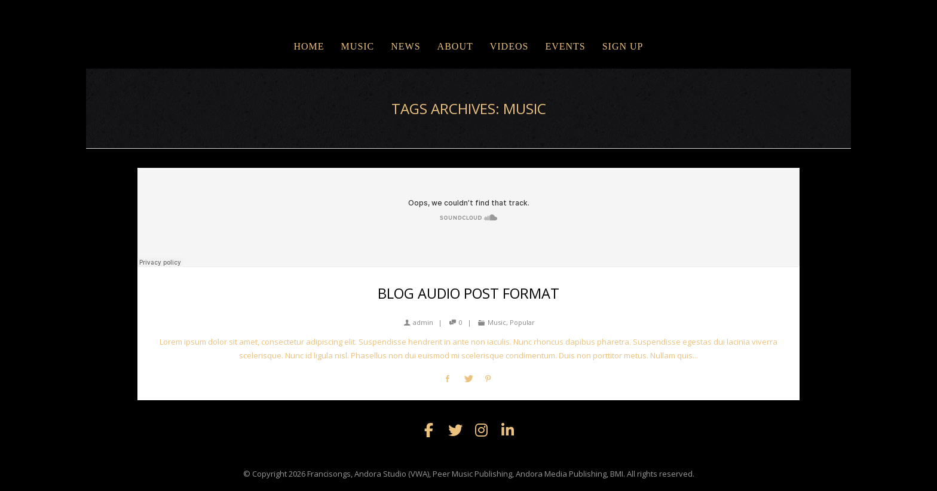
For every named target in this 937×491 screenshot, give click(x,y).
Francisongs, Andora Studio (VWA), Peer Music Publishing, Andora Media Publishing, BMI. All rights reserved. (500, 473)
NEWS (405, 46)
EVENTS (565, 46)
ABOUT (455, 46)
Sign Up (623, 46)
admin (418, 322)
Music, (498, 322)
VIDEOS (509, 46)
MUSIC (358, 46)
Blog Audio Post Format (468, 293)
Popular (522, 322)
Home (308, 46)
